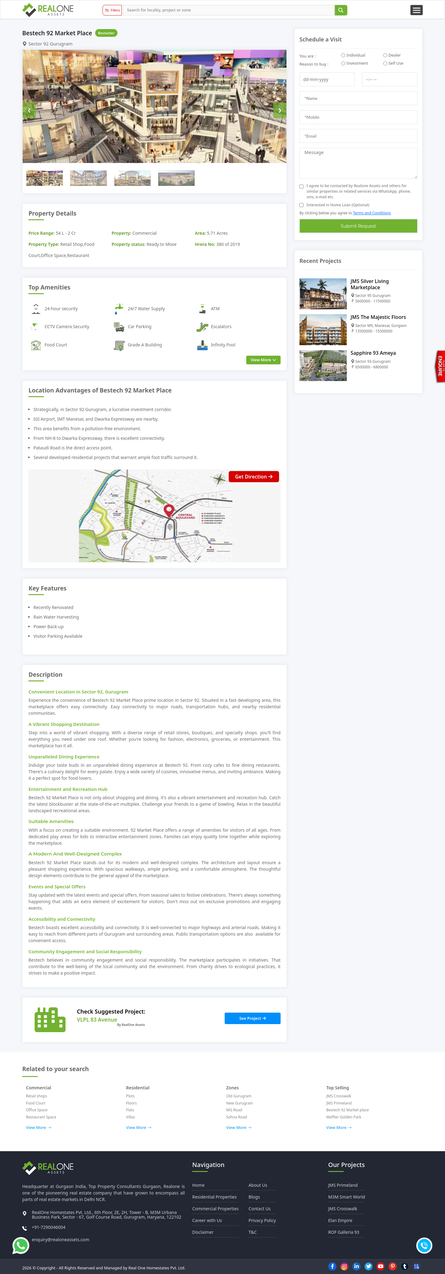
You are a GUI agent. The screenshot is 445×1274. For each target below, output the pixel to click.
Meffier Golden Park (343, 1117)
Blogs (254, 1197)
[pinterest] (393, 1266)
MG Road (234, 1110)
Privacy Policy (262, 1220)
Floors (131, 1103)
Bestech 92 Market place (347, 1110)
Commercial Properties (215, 1209)
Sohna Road (236, 1117)
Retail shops (36, 1096)
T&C (252, 1232)
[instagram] (344, 1266)
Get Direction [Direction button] (254, 476)
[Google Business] (416, 1266)
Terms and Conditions (372, 213)
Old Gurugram (239, 1096)
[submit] (340, 10)
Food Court (35, 1103)
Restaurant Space (41, 1117)
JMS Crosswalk (338, 1096)
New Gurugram (239, 1103)
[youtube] (381, 1266)
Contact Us (259, 1209)
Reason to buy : (313, 64)
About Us (257, 1185)
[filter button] (112, 10)
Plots (130, 1096)
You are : (307, 56)
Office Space (37, 1110)
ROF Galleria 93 (343, 1232)
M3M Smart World (346, 1197)
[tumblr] (404, 1266)
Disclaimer (203, 1232)
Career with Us (207, 1220)
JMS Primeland (339, 1103)
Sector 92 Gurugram (47, 44)
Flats (130, 1110)
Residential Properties (214, 1197)
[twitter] (368, 1266)
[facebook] (332, 1266)
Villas (130, 1117)
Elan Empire (340, 1220)
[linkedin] (356, 1266)
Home (198, 1185)
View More (38, 1127)
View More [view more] (263, 359)
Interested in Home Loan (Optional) (338, 205)
